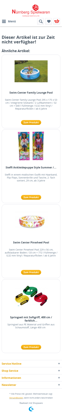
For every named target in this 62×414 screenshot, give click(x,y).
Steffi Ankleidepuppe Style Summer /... (31, 167)
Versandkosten (16, 397)
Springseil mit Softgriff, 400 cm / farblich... (31, 319)
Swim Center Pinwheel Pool (31, 242)
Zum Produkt (31, 122)
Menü (9, 21)
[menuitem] (9, 21)
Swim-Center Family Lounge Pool (31, 92)
